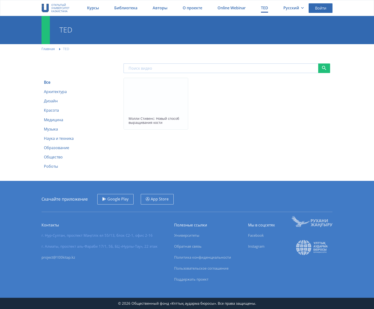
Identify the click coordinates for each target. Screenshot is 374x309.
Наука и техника (59, 138)
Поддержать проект (191, 279)
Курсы (93, 7)
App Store (160, 199)
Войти (320, 8)
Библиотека (125, 7)
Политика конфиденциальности (202, 257)
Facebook (256, 235)
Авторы (160, 7)
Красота (51, 110)
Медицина (53, 120)
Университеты (186, 235)
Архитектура (55, 91)
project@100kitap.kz (58, 257)
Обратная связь (188, 246)
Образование (56, 148)
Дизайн (51, 101)
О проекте (192, 7)
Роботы (51, 166)
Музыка (51, 129)
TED (264, 7)
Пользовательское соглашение (201, 268)
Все (47, 82)
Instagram (256, 246)
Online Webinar (232, 7)
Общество (53, 157)
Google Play (118, 199)
